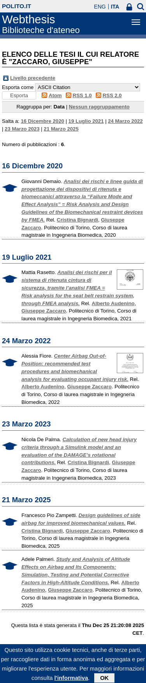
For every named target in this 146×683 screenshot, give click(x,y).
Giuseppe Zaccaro (43, 311)
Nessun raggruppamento (99, 107)
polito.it (16, 6)
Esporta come (17, 87)
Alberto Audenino (113, 303)
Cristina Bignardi (77, 220)
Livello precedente (32, 78)
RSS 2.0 (112, 95)
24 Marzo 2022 (125, 121)
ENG (100, 6)
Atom (55, 95)
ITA (115, 6)
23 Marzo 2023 (22, 129)
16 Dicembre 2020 (42, 121)
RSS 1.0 (82, 95)
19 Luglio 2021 (86, 121)
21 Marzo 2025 (61, 129)
